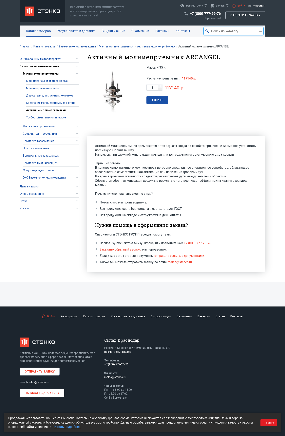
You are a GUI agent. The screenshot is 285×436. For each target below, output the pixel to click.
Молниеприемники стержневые (47, 80)
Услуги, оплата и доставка (76, 31)
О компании (140, 31)
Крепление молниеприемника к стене (50, 102)
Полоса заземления (36, 148)
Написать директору (42, 392)
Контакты (183, 31)
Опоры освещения (32, 193)
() (219, 5)
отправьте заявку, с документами (179, 256)
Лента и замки (29, 186)
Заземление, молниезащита (39, 66)
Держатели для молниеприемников (49, 95)
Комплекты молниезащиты (41, 163)
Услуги (24, 208)
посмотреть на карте (117, 351)
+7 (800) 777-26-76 (197, 243)
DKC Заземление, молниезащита (44, 177)
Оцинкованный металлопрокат (40, 59)
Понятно (269, 422)
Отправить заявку (245, 15)
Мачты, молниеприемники (41, 73)
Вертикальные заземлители (41, 155)
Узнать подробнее (67, 426)
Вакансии (162, 31)
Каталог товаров (38, 31)
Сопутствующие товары (38, 170)
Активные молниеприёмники (46, 110)
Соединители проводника (40, 133)
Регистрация (256, 5)
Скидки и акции (113, 31)
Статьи (220, 316)
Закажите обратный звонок (120, 249)
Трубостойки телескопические (46, 117)
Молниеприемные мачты (42, 88)
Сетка (24, 201)
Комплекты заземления (38, 141)
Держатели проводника (39, 126)
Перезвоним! (212, 18)
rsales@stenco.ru (180, 262)
